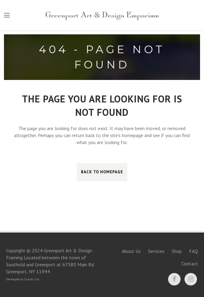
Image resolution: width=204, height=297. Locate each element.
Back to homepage (102, 171)
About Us (131, 251)
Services (156, 251)
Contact (189, 264)
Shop (177, 251)
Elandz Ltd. (32, 279)
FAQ (193, 251)
